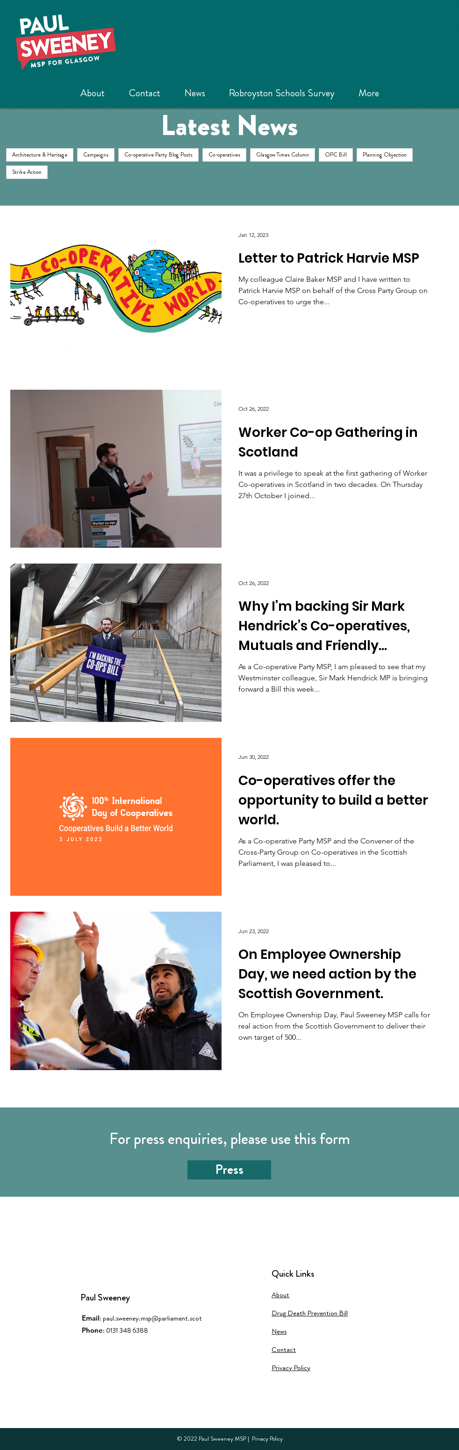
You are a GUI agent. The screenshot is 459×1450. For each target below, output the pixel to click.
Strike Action (27, 172)
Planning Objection (385, 154)
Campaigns (95, 154)
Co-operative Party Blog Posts (158, 154)
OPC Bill (336, 154)
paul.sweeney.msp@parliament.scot (152, 1318)
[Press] (229, 1169)
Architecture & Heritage (39, 154)
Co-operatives (224, 154)
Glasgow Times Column (282, 154)
